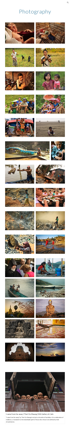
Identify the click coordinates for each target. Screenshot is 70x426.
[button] (68, 2)
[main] (35, 11)
